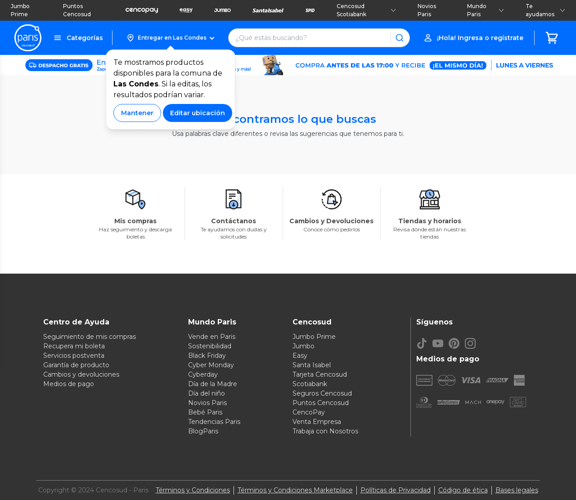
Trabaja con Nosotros (325, 431)
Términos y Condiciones (193, 490)
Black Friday (207, 355)
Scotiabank (309, 384)
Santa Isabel (311, 365)
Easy (299, 355)
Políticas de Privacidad (395, 490)
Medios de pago (68, 384)
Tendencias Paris (214, 422)
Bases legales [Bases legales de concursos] (516, 490)
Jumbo (303, 346)
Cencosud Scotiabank (366, 10)
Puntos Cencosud (77, 10)
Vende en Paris (211, 337)
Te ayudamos (545, 10)
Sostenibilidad (209, 346)
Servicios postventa (73, 355)
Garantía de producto (76, 365)
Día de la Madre (212, 384)
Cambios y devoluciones (81, 374)
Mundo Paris (485, 10)
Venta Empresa (316, 422)
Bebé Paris (205, 412)
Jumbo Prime (20, 10)
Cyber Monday (211, 365)
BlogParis (203, 431)
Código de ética (463, 490)
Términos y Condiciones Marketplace (295, 490)
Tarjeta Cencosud (319, 374)
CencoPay (308, 412)
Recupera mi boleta (74, 346)
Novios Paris (427, 10)
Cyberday (203, 374)
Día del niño (206, 393)
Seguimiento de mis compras (89, 337)
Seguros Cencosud (322, 393)
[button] (170, 38)
